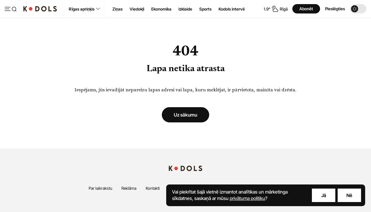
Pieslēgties (335, 8)
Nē (349, 195)
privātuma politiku (247, 198)
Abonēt (306, 8)
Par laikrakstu (100, 188)
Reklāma (128, 188)
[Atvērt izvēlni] (10, 9)
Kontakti (153, 188)
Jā (323, 195)
